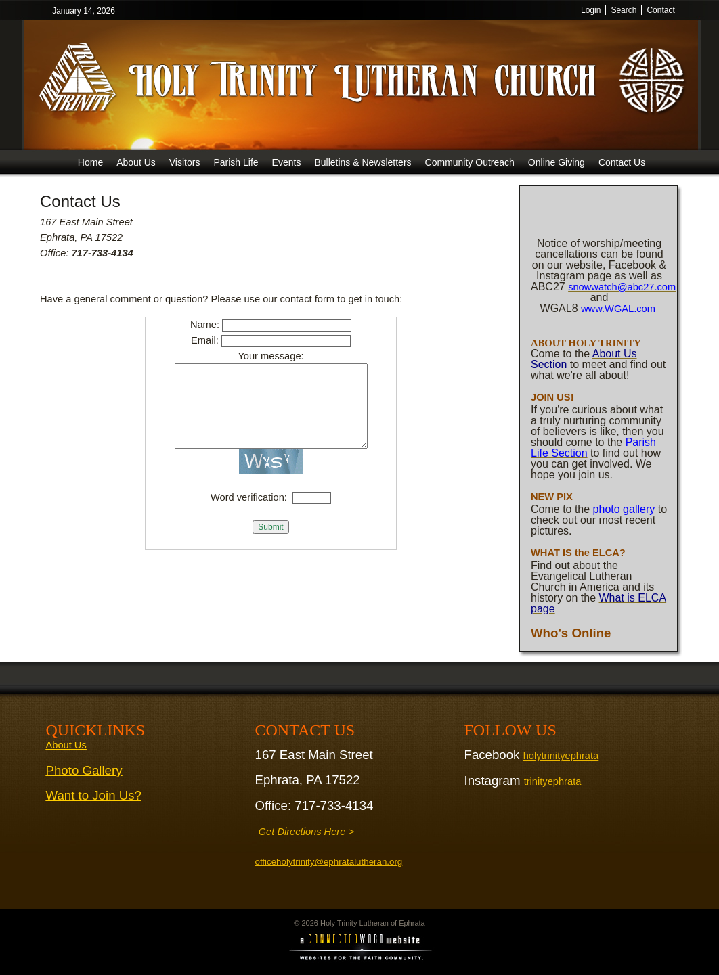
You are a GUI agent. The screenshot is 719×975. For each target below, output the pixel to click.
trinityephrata (553, 781)
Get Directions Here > (306, 831)
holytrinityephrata (561, 755)
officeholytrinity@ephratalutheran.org (329, 862)
